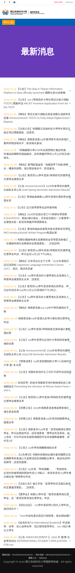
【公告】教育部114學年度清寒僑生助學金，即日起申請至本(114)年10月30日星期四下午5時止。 (36, 288)
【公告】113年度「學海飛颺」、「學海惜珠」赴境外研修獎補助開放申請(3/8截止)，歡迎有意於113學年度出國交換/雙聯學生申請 (37, 473)
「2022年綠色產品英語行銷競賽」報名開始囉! (36, 515)
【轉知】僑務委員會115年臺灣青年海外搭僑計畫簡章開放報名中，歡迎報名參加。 (36, 141)
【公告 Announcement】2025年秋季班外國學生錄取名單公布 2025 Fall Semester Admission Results (37, 352)
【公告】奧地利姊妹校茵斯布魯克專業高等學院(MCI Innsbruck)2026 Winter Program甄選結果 (37, 230)
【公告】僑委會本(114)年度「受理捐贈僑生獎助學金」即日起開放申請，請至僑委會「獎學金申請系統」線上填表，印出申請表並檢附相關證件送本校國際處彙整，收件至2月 (37, 435)
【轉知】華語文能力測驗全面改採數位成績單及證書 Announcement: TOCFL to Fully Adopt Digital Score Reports (37, 118)
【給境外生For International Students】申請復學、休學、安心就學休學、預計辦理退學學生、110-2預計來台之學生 (37, 526)
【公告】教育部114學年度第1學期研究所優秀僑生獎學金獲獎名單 (37, 177)
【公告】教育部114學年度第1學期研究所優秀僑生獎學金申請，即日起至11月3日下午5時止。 (37, 252)
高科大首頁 (58, 2)
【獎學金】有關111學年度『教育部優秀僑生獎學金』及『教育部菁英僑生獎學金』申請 (36, 496)
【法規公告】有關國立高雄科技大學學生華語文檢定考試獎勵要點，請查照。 (37, 130)
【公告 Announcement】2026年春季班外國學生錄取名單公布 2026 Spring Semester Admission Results (37, 188)
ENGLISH (69, 2)
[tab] (37, 90)
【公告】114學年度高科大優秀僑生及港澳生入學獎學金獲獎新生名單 (36, 298)
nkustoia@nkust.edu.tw (22, 555)
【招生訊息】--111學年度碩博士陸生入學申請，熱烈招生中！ (37, 507)
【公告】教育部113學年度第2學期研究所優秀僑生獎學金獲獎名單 (37, 399)
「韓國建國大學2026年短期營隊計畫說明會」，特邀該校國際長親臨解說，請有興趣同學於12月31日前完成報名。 (37, 154)
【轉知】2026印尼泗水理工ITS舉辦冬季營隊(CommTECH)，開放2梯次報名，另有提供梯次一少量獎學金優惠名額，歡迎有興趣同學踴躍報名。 (36, 218)
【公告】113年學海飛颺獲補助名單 (30, 447)
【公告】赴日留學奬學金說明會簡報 (30, 207)
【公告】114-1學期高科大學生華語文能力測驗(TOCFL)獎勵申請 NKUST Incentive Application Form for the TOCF (36, 103)
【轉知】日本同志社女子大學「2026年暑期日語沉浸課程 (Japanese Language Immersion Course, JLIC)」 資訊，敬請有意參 (36, 265)
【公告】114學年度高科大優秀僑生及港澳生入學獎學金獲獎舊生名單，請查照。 (36, 277)
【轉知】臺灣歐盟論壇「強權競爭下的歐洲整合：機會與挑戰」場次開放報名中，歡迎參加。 (36, 166)
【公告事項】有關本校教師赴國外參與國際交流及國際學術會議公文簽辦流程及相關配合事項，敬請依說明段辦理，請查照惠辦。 (37, 458)
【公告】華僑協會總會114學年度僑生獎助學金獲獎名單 (37, 198)
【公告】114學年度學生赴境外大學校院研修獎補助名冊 (37, 341)
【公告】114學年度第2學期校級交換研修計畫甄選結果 (37, 331)
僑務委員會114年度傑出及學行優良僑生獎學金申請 (37, 320)
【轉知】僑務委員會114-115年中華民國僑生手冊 (36, 309)
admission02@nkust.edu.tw (58, 555)
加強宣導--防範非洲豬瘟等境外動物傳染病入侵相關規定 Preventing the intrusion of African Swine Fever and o (37, 386)
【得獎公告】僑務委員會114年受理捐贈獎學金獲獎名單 (37, 420)
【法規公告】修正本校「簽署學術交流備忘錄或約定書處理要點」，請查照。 (37, 485)
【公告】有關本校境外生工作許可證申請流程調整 (37, 373)
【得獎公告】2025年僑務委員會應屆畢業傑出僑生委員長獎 (36, 409)
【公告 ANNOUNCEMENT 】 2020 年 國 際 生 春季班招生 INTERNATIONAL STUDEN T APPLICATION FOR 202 (37, 541)
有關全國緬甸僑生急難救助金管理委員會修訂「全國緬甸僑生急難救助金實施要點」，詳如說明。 (36, 241)
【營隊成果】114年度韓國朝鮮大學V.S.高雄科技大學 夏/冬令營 (37, 363)
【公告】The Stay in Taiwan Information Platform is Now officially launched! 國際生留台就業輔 (34, 90)
